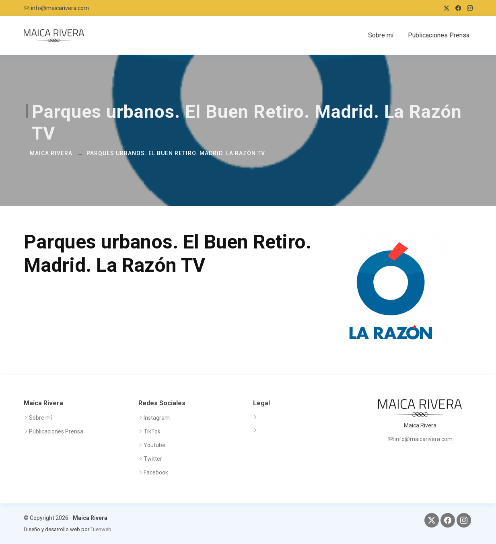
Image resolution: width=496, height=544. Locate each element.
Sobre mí (380, 35)
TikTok (152, 431)
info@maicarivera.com (60, 8)
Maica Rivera (51, 153)
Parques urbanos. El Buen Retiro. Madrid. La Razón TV (175, 153)
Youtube (154, 445)
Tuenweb (101, 529)
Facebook (156, 472)
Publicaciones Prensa (438, 35)
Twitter (153, 459)
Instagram (157, 418)
